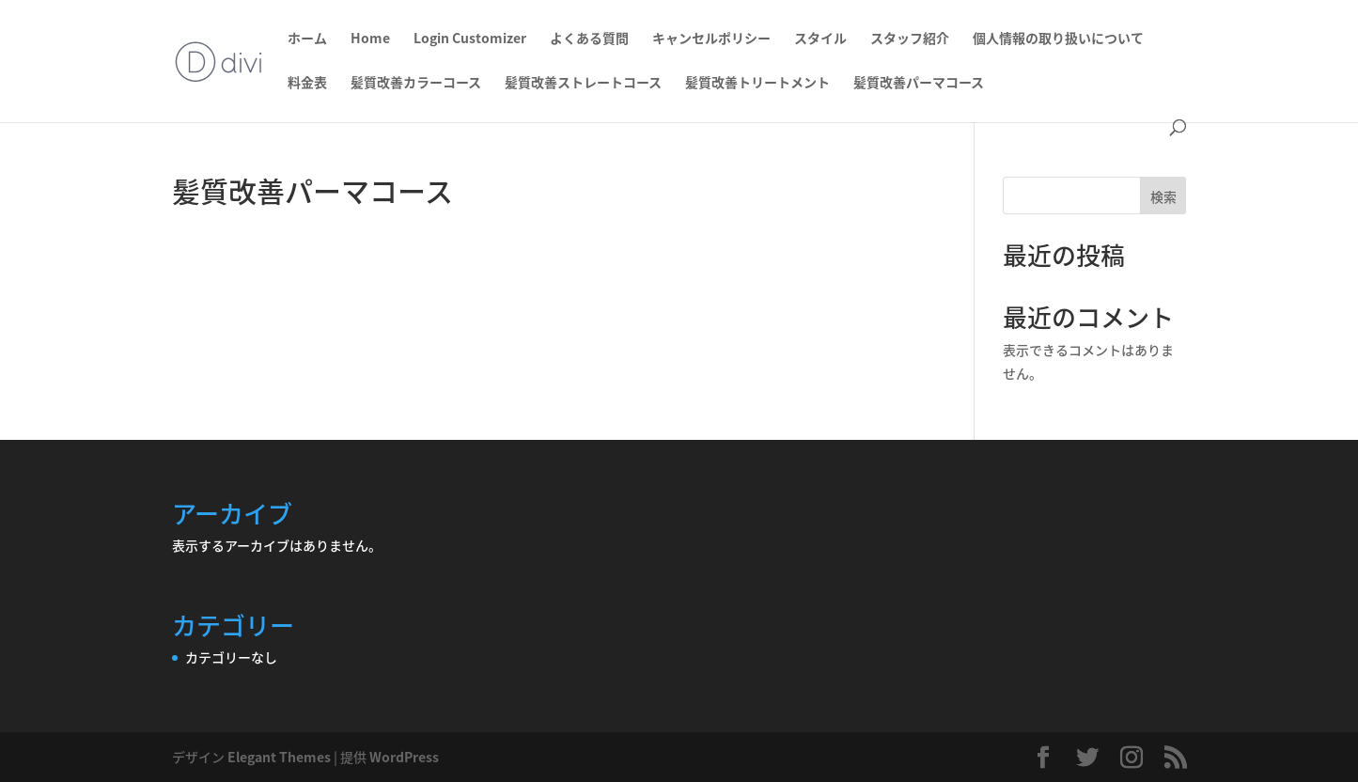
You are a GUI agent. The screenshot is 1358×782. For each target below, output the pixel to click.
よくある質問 (589, 39)
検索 (1163, 196)
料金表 (307, 83)
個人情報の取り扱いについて (1058, 39)
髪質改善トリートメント (757, 83)
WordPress (404, 756)
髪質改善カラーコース (416, 83)
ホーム (307, 39)
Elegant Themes (279, 756)
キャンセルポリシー (711, 39)
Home (370, 39)
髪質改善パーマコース (918, 83)
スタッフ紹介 (909, 39)
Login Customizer (470, 39)
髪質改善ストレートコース (583, 83)
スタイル (820, 39)
